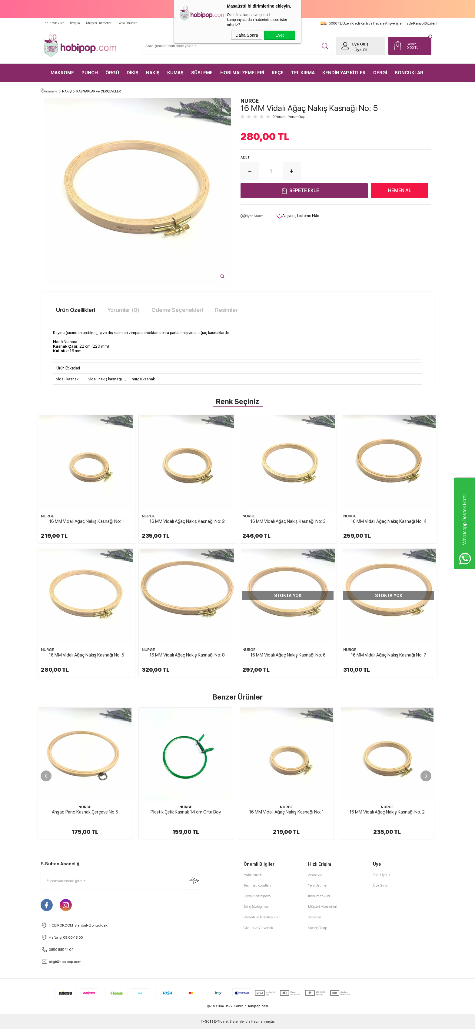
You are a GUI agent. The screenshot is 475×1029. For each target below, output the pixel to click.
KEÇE (278, 72)
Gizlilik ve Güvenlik (258, 928)
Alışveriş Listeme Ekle (298, 216)
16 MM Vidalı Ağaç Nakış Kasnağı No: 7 (388, 655)
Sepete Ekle (304, 190)
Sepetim (314, 917)
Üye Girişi (360, 44)
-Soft (207, 1021)
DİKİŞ (132, 72)
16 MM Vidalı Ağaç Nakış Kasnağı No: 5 (86, 655)
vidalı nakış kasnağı (105, 379)
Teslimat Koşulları (257, 885)
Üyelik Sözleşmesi (257, 896)
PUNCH (89, 72)
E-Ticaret (221, 1021)
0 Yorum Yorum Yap (288, 117)
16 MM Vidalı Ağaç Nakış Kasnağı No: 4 (389, 521)
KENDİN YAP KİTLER (344, 72)
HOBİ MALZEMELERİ (242, 72)
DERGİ (380, 72)
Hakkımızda (253, 875)
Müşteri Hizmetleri (99, 23)
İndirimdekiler (54, 23)
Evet (279, 35)
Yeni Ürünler (127, 23)
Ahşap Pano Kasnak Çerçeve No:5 (85, 812)
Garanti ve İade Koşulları (262, 917)
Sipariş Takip (317, 928)
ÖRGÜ (112, 72)
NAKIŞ (153, 72)
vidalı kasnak (67, 379)
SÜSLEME (202, 72)
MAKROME (62, 72)
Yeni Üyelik (381, 875)
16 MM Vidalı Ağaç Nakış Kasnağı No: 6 (288, 655)
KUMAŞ (175, 72)
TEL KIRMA (303, 72)
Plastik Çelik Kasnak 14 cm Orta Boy (186, 812)
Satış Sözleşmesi (256, 906)
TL (418, 45)
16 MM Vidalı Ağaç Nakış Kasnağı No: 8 (187, 655)
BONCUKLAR (409, 72)
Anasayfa (315, 875)
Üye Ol (360, 50)
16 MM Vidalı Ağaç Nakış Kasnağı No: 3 (288, 521)
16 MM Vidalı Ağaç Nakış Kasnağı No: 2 (187, 521)
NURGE (47, 516)
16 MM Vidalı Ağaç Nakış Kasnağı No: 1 (86, 521)
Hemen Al (399, 190)
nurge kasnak (143, 379)
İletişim (75, 23)
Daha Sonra (246, 35)
